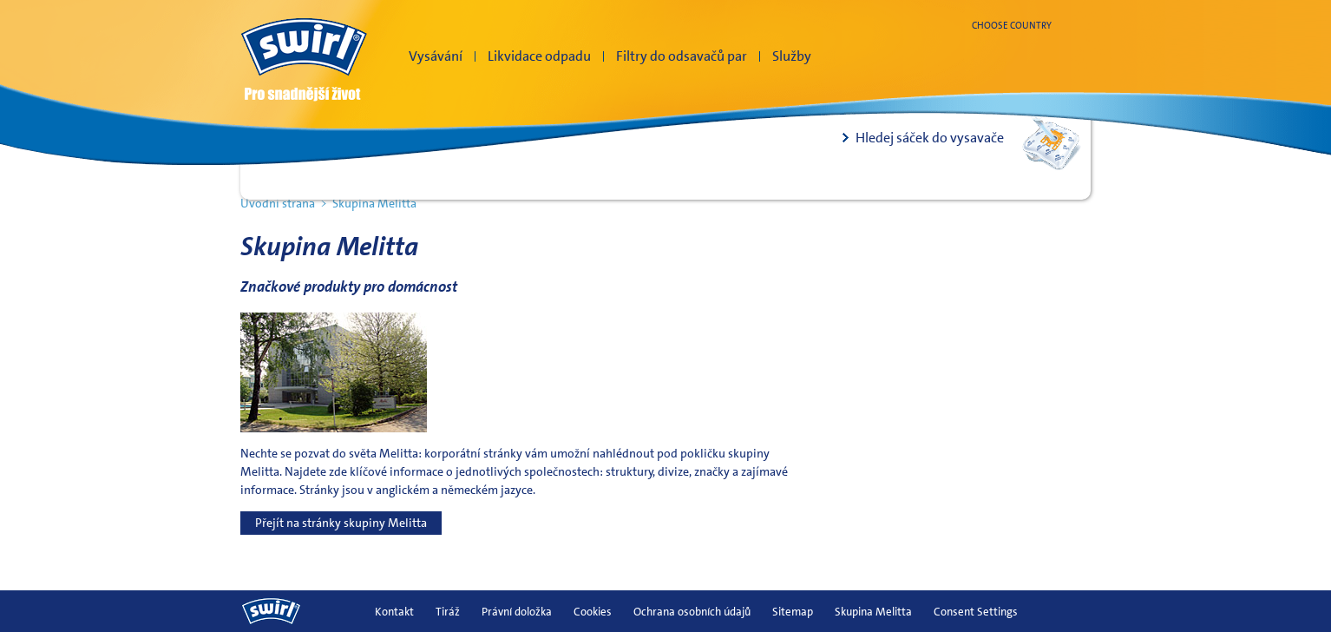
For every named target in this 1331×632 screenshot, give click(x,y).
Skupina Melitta (873, 611)
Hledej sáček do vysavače (930, 137)
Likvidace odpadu (539, 56)
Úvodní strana (277, 203)
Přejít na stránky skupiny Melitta (341, 522)
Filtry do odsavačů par (681, 56)
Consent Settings (976, 611)
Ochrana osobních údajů (692, 611)
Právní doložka (517, 611)
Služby (791, 56)
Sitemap (792, 611)
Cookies (593, 611)
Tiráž (448, 611)
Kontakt (394, 611)
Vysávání (435, 56)
